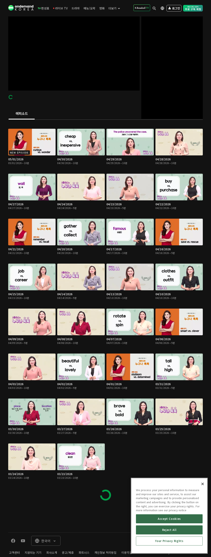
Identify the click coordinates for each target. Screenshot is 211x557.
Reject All (169, 530)
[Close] (202, 483)
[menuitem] (43, 8)
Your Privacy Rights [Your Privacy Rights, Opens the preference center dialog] (169, 541)
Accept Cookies (169, 519)
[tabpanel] (105, 313)
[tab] (22, 113)
